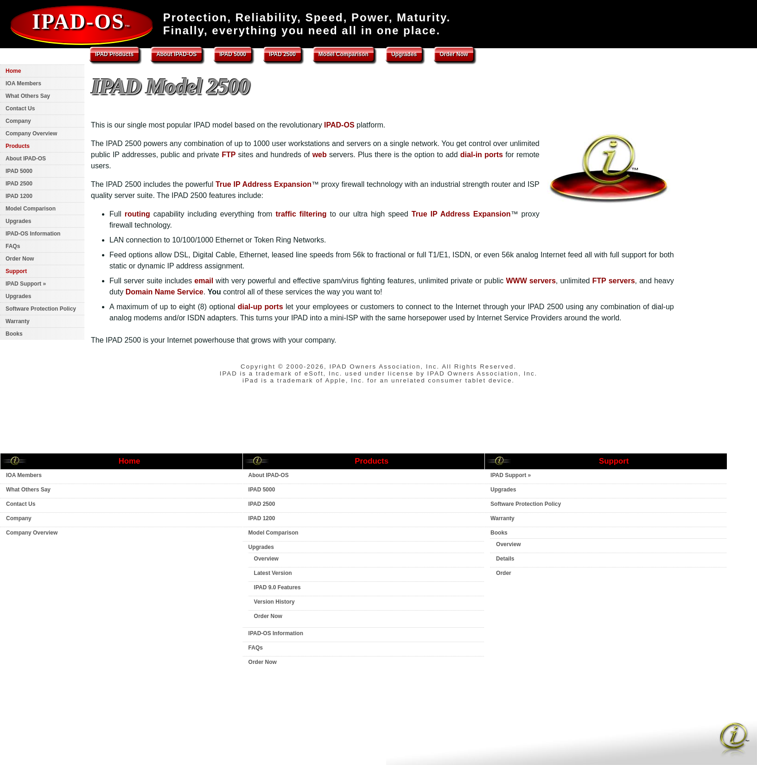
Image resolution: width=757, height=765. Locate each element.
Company (18, 121)
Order (503, 573)
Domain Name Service (165, 292)
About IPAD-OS (176, 54)
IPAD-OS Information (33, 233)
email (203, 281)
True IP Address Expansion (264, 184)
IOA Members (23, 83)
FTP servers (613, 281)
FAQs (13, 246)
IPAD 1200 (19, 196)
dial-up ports (260, 307)
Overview (266, 558)
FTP (228, 155)
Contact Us (20, 108)
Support (16, 271)
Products (18, 146)
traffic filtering (300, 214)
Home (13, 71)
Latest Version (273, 573)
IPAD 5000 (232, 54)
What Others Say (28, 96)
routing (137, 214)
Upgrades (404, 54)
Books (14, 334)
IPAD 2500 (282, 54)
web (319, 155)
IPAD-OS (81, 21)
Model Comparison (343, 54)
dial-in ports (481, 155)
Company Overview (31, 133)
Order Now (453, 54)
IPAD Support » (26, 283)
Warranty (18, 321)
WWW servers (530, 281)
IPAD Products (114, 54)
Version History (274, 602)
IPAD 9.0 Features (277, 587)
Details (505, 558)
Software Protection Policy (41, 309)
